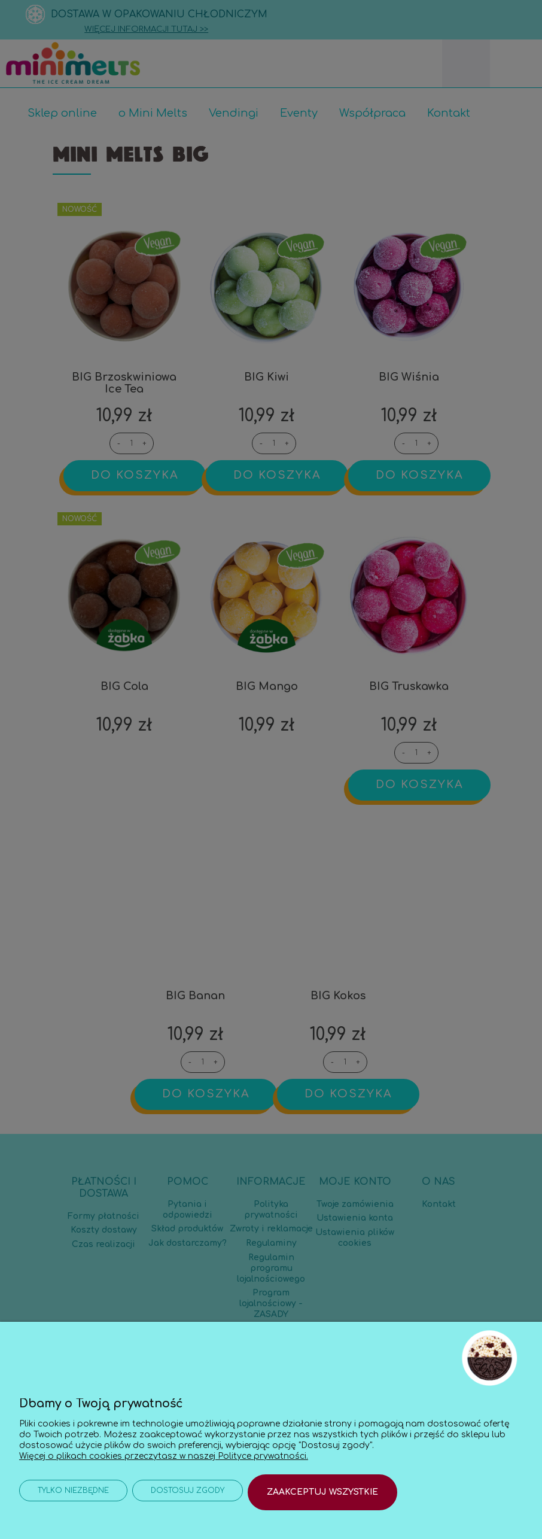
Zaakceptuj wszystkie (322, 1492)
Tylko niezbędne (73, 1492)
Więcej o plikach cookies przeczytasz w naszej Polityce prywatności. (163, 1451)
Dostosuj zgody (187, 1492)
